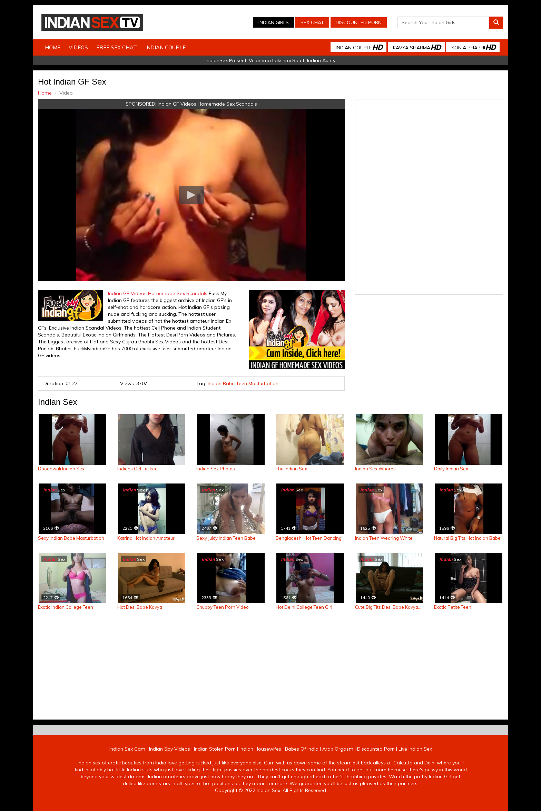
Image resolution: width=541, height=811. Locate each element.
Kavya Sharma (417, 47)
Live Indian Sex (415, 749)
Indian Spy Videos (169, 749)
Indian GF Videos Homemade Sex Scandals (207, 104)
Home (52, 47)
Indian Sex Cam (127, 749)
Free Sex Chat (116, 47)
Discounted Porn (359, 22)
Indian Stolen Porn (215, 749)
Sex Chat (312, 22)
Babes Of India (301, 749)
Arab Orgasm (337, 749)
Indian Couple (165, 47)
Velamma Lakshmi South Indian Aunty (292, 60)
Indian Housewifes (260, 749)
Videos (78, 47)
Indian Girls (273, 22)
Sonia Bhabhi (473, 47)
